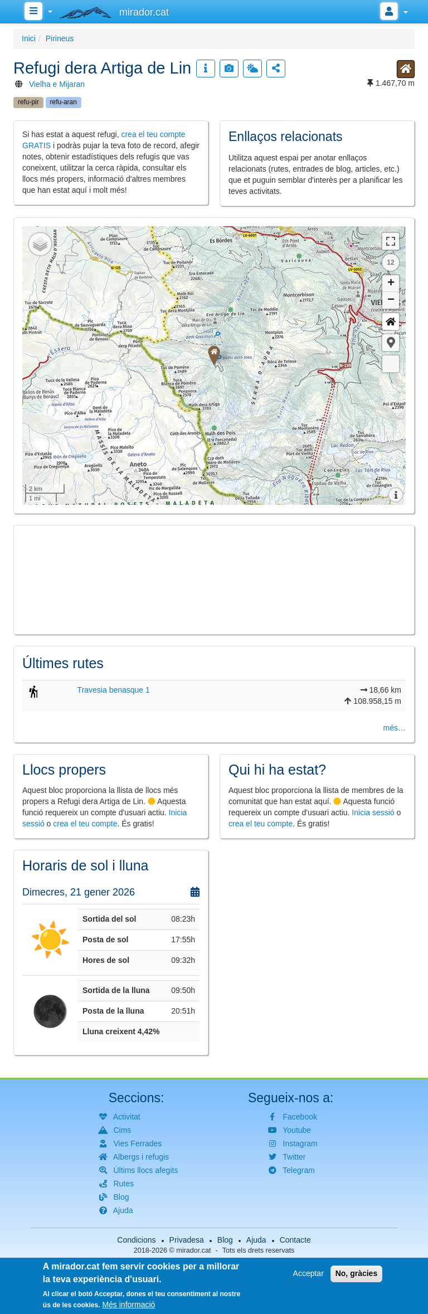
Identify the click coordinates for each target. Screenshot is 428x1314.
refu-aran (63, 102)
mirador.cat (193, 1250)
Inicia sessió (373, 812)
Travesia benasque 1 (113, 689)
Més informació (128, 1304)
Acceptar (308, 1273)
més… (394, 727)
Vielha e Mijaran (57, 84)
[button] (390, 342)
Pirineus (60, 38)
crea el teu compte (85, 823)
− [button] (391, 300)
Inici (29, 38)
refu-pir (28, 102)
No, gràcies (356, 1273)
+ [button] (391, 283)
